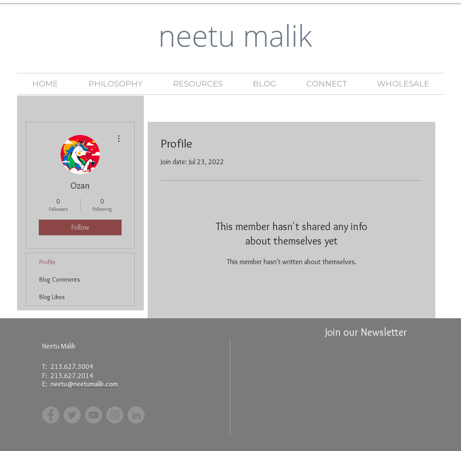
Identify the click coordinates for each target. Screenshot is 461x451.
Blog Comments (59, 279)
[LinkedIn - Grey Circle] (136, 414)
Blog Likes (52, 297)
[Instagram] (114, 414)
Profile (47, 262)
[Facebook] (50, 414)
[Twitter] (72, 414)
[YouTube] (93, 414)
